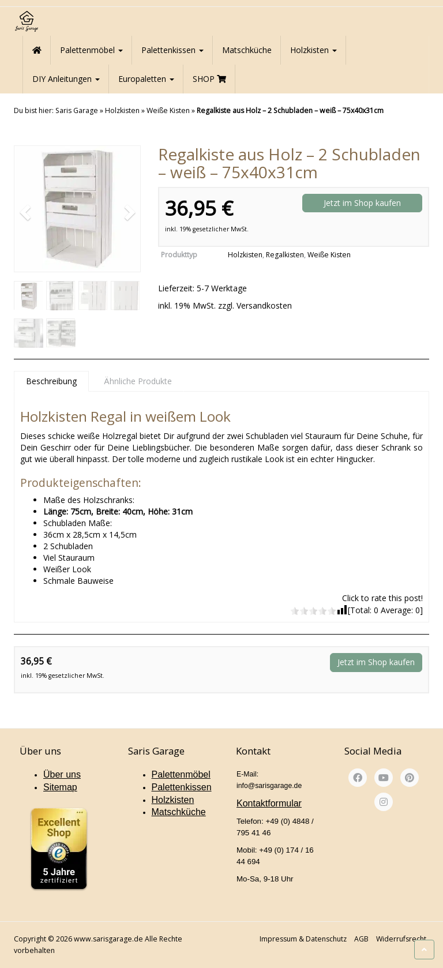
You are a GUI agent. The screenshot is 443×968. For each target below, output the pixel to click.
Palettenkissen (172, 49)
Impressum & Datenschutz (303, 939)
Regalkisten (285, 255)
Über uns (62, 774)
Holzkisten (313, 49)
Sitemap (60, 787)
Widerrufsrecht (401, 939)
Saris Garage (76, 110)
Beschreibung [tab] (51, 381)
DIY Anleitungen (66, 78)
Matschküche (247, 49)
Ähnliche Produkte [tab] (138, 381)
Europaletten (146, 78)
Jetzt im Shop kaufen (362, 202)
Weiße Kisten (168, 110)
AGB (361, 939)
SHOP (209, 78)
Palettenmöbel (91, 49)
